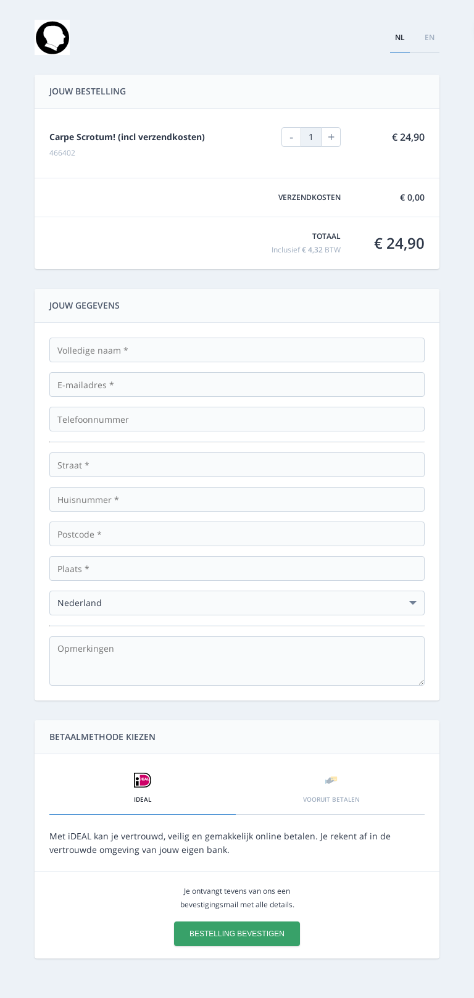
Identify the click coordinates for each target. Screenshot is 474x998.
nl (400, 37)
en (429, 37)
